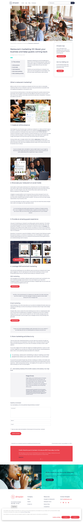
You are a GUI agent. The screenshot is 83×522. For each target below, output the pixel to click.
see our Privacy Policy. (25, 512)
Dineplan (45, 226)
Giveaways (34, 2)
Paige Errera (14, 54)
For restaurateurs (19, 43)
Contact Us (29, 504)
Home (23, 2)
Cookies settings (57, 517)
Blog (29, 2)
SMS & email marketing (17, 71)
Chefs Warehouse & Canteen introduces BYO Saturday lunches (39, 450)
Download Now (61, 56)
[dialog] (41, 514)
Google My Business (42, 130)
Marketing (25, 43)
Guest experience (16, 69)
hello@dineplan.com (67, 499)
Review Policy (47, 504)
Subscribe (60, 70)
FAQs (28, 499)
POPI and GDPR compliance (31, 368)
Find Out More (15, 286)
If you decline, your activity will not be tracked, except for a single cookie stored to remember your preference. (25, 514)
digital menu (37, 139)
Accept (65, 517)
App (26, 2)
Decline (75, 517)
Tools (45, 368)
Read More (21, 457)
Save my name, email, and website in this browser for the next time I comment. (28, 429)
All (14, 43)
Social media (15, 67)
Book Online (49, 479)
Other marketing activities (18, 73)
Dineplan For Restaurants (49, 499)
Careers (29, 501)
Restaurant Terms (47, 501)
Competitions (47, 506)
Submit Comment (16, 433)
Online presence (15, 65)
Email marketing (16, 368)
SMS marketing (40, 368)
